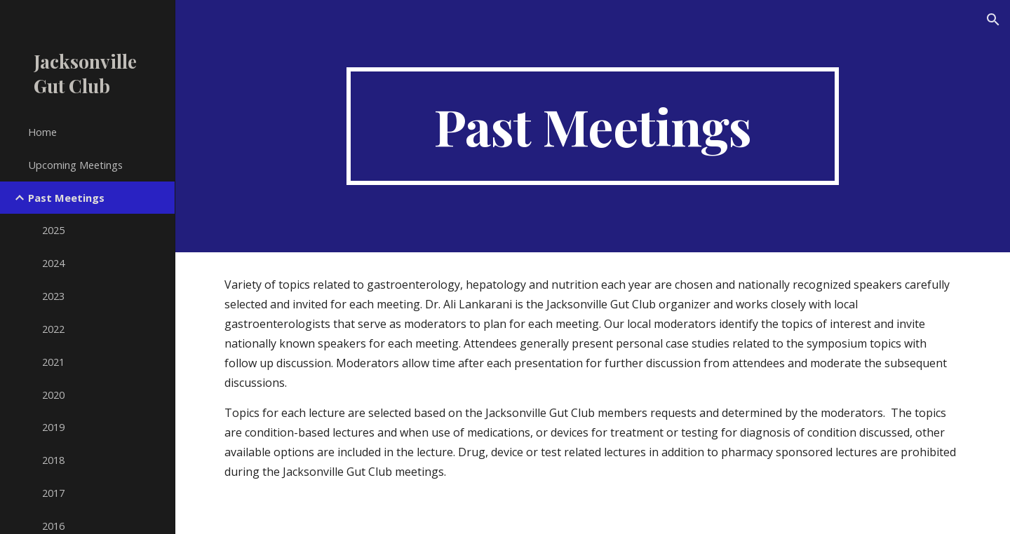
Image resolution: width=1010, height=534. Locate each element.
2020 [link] (53, 395)
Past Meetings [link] (66, 198)
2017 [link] (53, 493)
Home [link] (42, 132)
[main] (592, 126)
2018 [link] (53, 460)
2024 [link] (53, 263)
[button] (993, 19)
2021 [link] (53, 362)
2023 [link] (53, 296)
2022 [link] (53, 329)
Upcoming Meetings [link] (75, 165)
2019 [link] (53, 427)
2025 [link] (53, 230)
